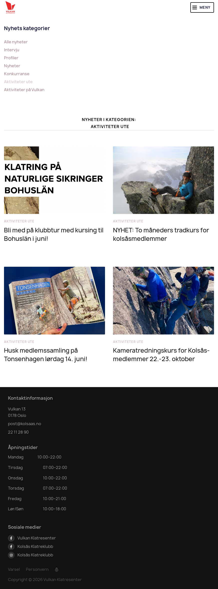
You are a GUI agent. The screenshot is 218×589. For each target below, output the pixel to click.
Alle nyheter (16, 42)
